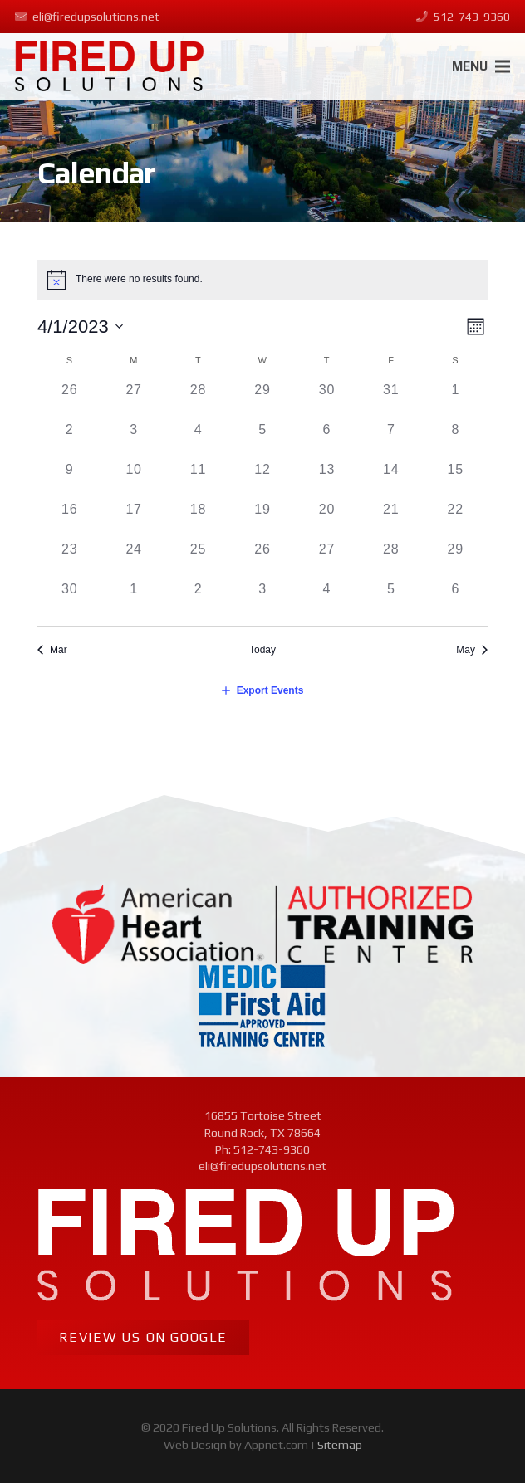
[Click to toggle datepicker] (80, 326)
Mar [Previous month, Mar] (58, 650)
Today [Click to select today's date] (262, 650)
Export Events (270, 690)
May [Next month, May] (465, 650)
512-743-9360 (271, 1149)
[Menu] (481, 66)
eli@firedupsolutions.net (262, 1166)
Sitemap (339, 1444)
